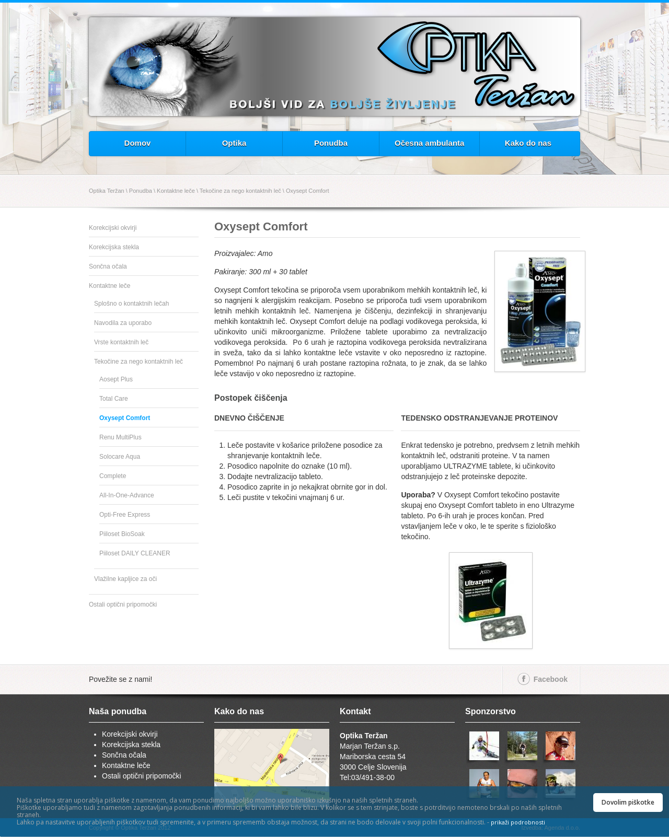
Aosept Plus (116, 379)
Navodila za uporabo (123, 323)
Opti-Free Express (124, 514)
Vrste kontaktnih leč (121, 342)
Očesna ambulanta (429, 142)
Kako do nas (528, 142)
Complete (112, 476)
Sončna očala (108, 266)
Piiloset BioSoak (122, 534)
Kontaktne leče (176, 191)
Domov (137, 142)
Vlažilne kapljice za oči (125, 579)
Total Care (113, 398)
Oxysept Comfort (307, 191)
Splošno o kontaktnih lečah (131, 303)
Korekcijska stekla (114, 247)
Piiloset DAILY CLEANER (134, 553)
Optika (234, 142)
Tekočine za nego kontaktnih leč (240, 191)
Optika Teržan (106, 191)
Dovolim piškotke (628, 802)
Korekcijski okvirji (112, 227)
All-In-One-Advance (126, 495)
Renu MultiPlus (120, 437)
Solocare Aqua (119, 456)
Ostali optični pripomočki (123, 604)
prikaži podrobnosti (518, 822)
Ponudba (331, 142)
